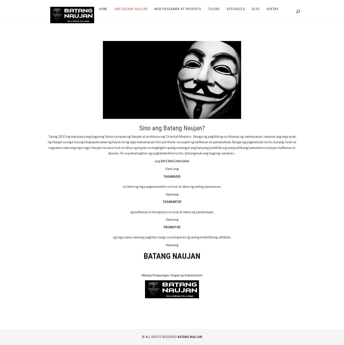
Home (103, 9)
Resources (236, 9)
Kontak (272, 9)
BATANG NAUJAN (190, 337)
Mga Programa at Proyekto (177, 9)
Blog (256, 9)
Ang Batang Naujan (131, 9)
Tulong (214, 9)
